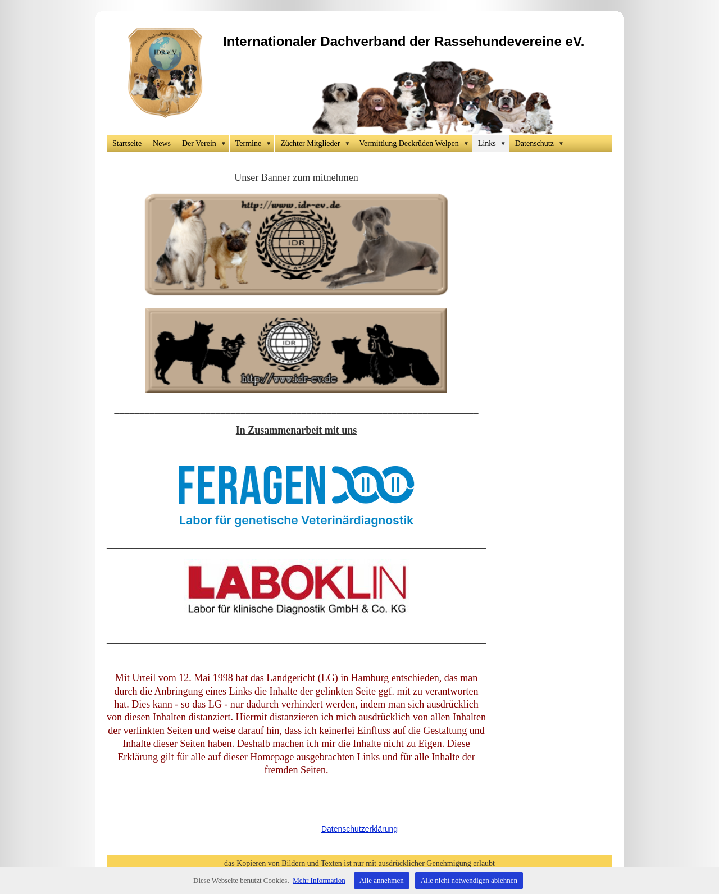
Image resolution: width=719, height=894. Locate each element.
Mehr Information (319, 880)
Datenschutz (541, 143)
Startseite (127, 143)
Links (493, 143)
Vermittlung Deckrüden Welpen (415, 143)
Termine (255, 143)
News (162, 143)
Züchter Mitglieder (316, 143)
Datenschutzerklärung (359, 828)
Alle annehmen (382, 880)
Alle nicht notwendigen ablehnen (469, 880)
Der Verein (206, 143)
